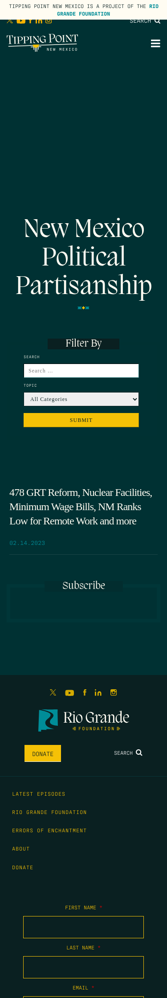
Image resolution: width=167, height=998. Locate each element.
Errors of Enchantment (49, 830)
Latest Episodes (38, 793)
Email (83, 987)
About (21, 848)
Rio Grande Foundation (108, 9)
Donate (42, 753)
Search (145, 20)
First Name (83, 907)
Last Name (83, 947)
